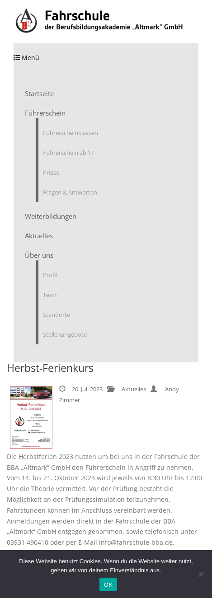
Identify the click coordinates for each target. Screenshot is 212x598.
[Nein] (200, 574)
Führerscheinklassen (70, 133)
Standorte (56, 315)
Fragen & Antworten (70, 192)
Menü (26, 57)
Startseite (39, 93)
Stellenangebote (65, 334)
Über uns (39, 255)
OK (108, 584)
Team (50, 295)
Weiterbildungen (50, 216)
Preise (51, 172)
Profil (50, 275)
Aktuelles (39, 235)
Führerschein (45, 112)
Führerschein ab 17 (68, 152)
